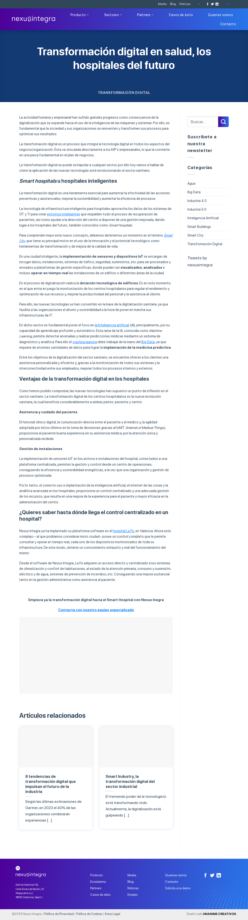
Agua (191, 183)
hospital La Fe (123, 531)
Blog (173, 4)
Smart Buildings (199, 227)
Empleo (132, 894)
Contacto (228, 24)
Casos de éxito (181, 15)
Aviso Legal (112, 914)
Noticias (185, 4)
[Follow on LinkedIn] (217, 4)
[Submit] (223, 121)
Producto (79, 14)
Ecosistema (98, 881)
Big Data (148, 342)
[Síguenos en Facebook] (207, 4)
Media (162, 4)
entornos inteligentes (63, 214)
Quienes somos (220, 15)
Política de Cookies (89, 914)
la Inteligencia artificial (112, 325)
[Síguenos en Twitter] (212, 4)
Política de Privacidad (59, 914)
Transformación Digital (124, 93)
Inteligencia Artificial (203, 218)
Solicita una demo (177, 888)
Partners (145, 14)
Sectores (113, 14)
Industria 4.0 (197, 201)
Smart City (195, 235)
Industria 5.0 (196, 209)
